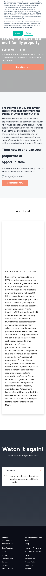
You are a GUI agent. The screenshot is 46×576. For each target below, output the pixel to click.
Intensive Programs (33, 548)
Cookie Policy (30, 565)
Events (27, 540)
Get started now (15, 182)
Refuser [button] (28, 33)
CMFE (4, 551)
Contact (5, 537)
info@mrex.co (7, 544)
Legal (27, 555)
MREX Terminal (7, 568)
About (4, 555)
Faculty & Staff (7, 559)
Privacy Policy (30, 562)
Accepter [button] (17, 33)
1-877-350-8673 (8, 540)
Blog (27, 544)
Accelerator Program (33, 551)
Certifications (7, 548)
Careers (5, 562)
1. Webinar (9, 471)
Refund (28, 568)
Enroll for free (23, 67)
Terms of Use (30, 559)
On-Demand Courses (33, 537)
